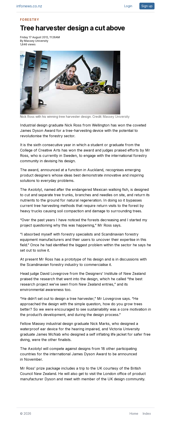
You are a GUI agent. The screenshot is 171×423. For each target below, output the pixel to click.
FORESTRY (29, 19)
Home (134, 413)
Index (147, 413)
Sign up (147, 6)
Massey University (36, 40)
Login (128, 6)
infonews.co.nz (29, 6)
